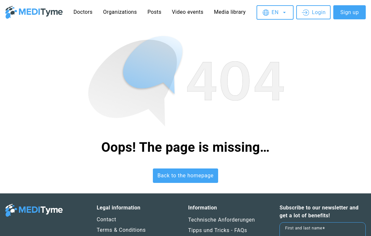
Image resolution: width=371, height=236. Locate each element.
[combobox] (274, 12)
